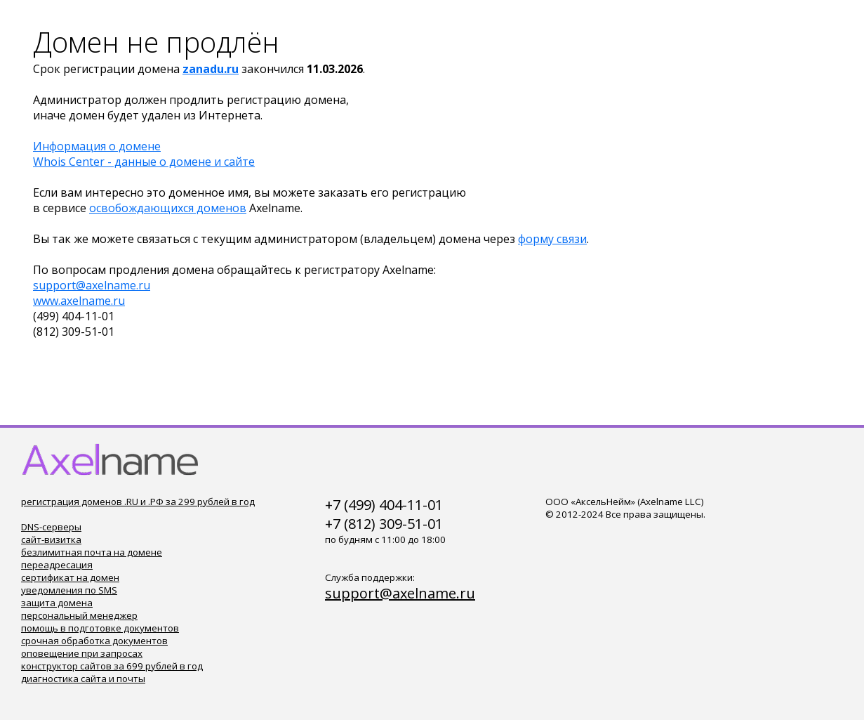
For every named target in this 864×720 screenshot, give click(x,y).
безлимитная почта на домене (91, 552)
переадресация (57, 564)
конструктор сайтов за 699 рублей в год (112, 666)
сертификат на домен (70, 577)
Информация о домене (97, 146)
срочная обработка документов (94, 640)
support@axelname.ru (91, 285)
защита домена (57, 602)
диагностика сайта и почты (83, 678)
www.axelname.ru (79, 300)
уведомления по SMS (69, 590)
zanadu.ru (210, 69)
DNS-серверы (51, 527)
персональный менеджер (79, 615)
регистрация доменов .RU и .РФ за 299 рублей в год (138, 501)
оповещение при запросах (81, 653)
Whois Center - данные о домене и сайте (144, 161)
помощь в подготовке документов (100, 628)
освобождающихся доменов (167, 208)
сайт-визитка (51, 539)
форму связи (552, 239)
